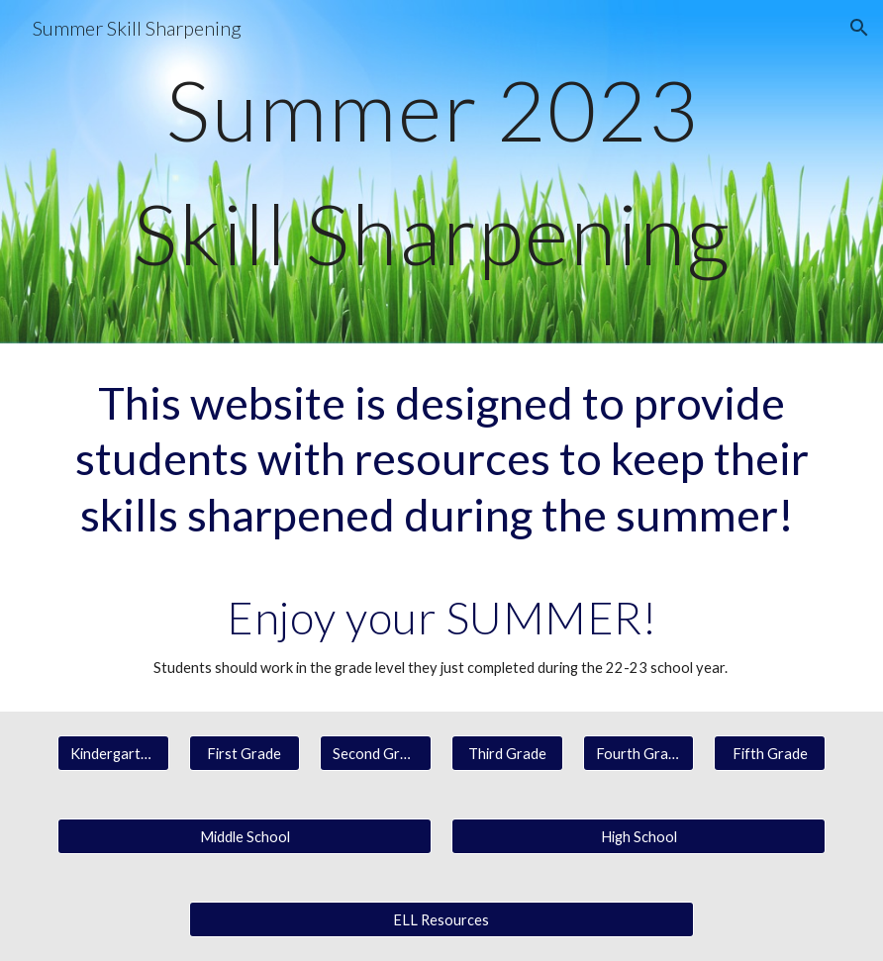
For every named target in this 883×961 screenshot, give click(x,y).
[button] (859, 27)
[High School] (638, 836)
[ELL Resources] (442, 919)
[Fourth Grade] (639, 753)
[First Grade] (245, 753)
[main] (441, 171)
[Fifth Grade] (770, 753)
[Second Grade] (376, 753)
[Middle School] (244, 836)
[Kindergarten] (113, 753)
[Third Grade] (507, 753)
